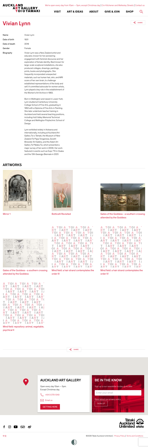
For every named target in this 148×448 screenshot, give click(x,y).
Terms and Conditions (134, 436)
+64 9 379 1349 (49, 395)
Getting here (50, 406)
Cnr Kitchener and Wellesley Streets (117, 5)
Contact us (140, 5)
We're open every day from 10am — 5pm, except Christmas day (72, 5)
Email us (46, 400)
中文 (5, 436)
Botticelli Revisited (61, 214)
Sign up (101, 403)
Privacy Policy (119, 436)
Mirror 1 (6, 214)
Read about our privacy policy (108, 399)
